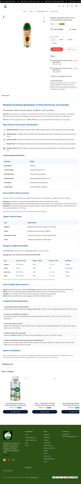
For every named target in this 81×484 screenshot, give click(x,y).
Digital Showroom (34, 477)
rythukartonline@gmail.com (69, 436)
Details (75, 60)
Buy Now (57, 49)
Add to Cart (71, 49)
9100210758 (65, 434)
